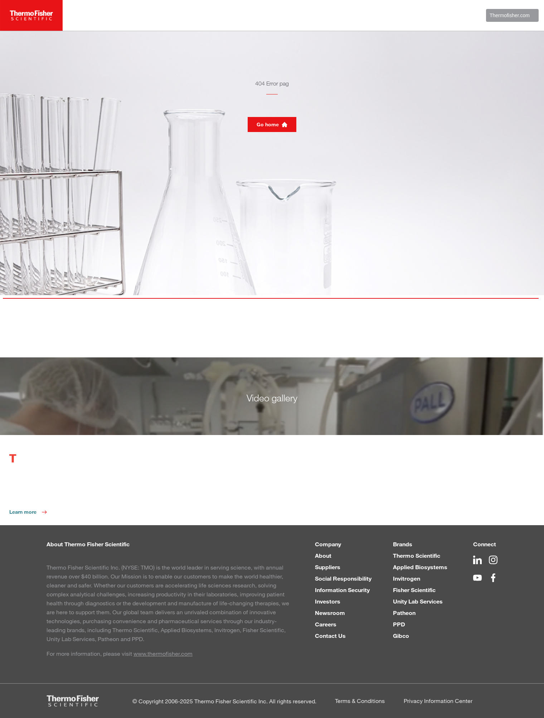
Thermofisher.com (512, 15)
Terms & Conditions (360, 700)
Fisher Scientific (414, 589)
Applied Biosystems (420, 566)
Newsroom (330, 612)
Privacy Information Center (438, 700)
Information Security (342, 589)
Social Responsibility (343, 578)
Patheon (404, 612)
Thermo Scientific (416, 555)
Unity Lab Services (418, 601)
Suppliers (327, 566)
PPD (399, 624)
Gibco (401, 635)
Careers (325, 624)
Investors (327, 601)
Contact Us (330, 635)
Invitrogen (406, 578)
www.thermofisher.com (163, 653)
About (323, 555)
